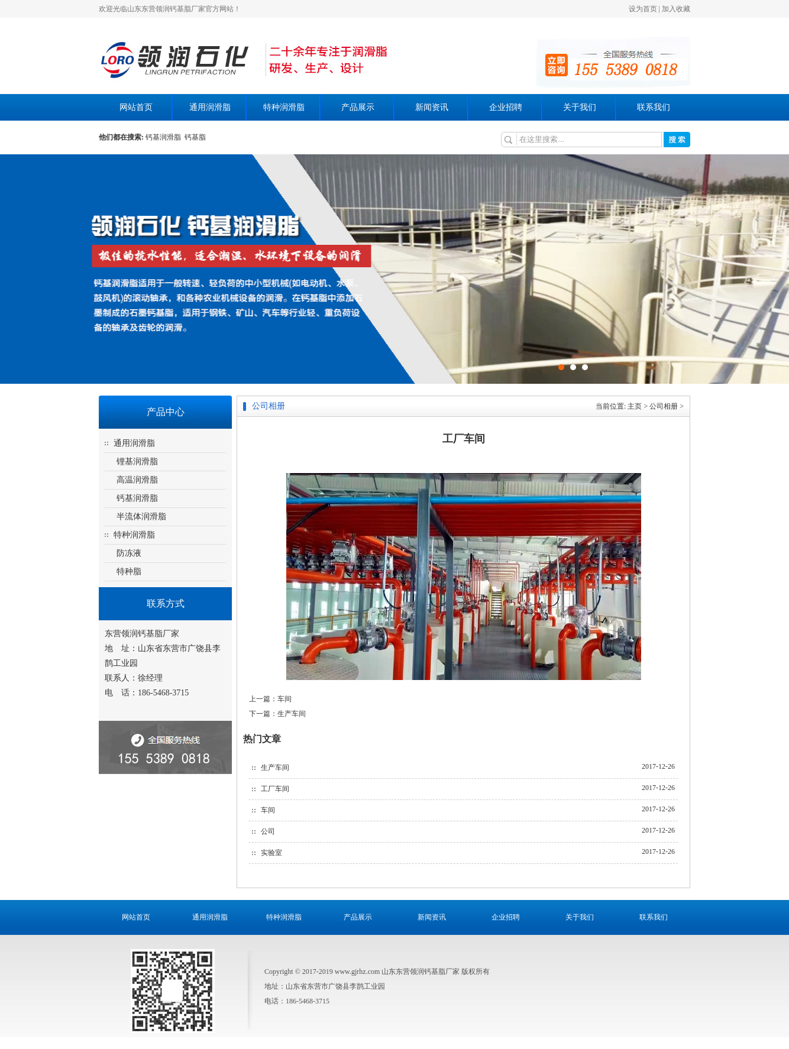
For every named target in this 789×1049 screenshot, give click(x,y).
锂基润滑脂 (137, 461)
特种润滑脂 (284, 107)
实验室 (271, 853)
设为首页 (643, 9)
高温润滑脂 (137, 479)
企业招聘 (505, 107)
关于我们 (579, 107)
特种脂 (129, 571)
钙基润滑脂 (165, 137)
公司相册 (663, 406)
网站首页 (136, 107)
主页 (635, 406)
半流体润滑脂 (141, 516)
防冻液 (129, 553)
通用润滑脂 (210, 107)
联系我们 (653, 107)
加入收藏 (676, 9)
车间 (284, 699)
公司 (268, 831)
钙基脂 (195, 137)
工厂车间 (275, 789)
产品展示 (357, 107)
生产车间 (291, 714)
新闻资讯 (431, 107)
